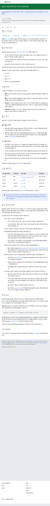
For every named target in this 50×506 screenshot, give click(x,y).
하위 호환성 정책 (13, 136)
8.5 (37, 35)
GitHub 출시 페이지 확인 (26, 177)
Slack (27, 490)
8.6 (35, 35)
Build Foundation (6, 12)
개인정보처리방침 (9, 499)
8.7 (33, 35)
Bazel (3, 27)
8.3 (42, 35)
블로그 (3, 485)
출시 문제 (19, 163)
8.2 (45, 35)
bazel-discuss (18, 257)
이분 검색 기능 (14, 321)
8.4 (40, 35)
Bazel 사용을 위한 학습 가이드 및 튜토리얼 (15, 6)
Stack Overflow (29, 493)
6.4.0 (22, 180)
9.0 (30, 35)
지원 (27, 485)
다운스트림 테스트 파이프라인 (38, 248)
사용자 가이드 (9, 27)
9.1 (28, 35)
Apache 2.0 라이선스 (15, 342)
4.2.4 (22, 186)
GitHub (3, 301)
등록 (47, 12)
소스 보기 (16, 35)
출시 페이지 (22, 190)
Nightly (24, 35)
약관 (3, 499)
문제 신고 (6, 35)
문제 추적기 (28, 488)
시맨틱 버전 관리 (20, 52)
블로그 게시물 (8, 39)
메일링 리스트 (29, 12)
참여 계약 (40, 12)
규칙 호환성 (36, 333)
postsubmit (24, 248)
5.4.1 (22, 183)
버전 (15, 27)
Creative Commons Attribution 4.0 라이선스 (30, 341)
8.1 (47, 35)
